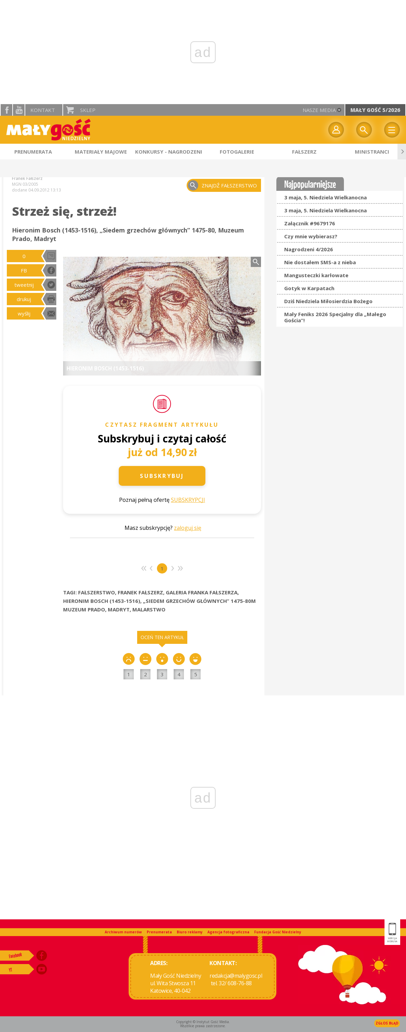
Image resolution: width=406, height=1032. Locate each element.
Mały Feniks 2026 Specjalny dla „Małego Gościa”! (335, 317)
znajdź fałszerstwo (229, 185)
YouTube (19, 110)
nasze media (319, 110)
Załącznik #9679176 (309, 223)
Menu (392, 130)
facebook (6, 110)
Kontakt (42, 110)
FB (24, 270)
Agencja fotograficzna (228, 932)
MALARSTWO (148, 609)
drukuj (24, 299)
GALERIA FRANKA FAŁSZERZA (201, 592)
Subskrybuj (162, 476)
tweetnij (24, 284)
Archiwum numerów (123, 932)
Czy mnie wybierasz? (310, 236)
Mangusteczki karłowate (316, 275)
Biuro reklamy (190, 932)
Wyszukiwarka (364, 130)
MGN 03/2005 (25, 184)
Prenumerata (159, 932)
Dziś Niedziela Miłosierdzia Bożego (328, 301)
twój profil (336, 130)
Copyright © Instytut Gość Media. (203, 1021)
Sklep (88, 110)
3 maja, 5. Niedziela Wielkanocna (325, 197)
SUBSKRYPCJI (188, 500)
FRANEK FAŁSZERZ (140, 592)
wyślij (24, 313)
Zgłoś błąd (387, 1023)
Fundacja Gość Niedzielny (277, 932)
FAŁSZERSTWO (96, 592)
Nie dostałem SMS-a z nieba (320, 262)
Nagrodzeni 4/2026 (308, 249)
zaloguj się (187, 528)
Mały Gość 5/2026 (375, 110)
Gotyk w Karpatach (309, 288)
